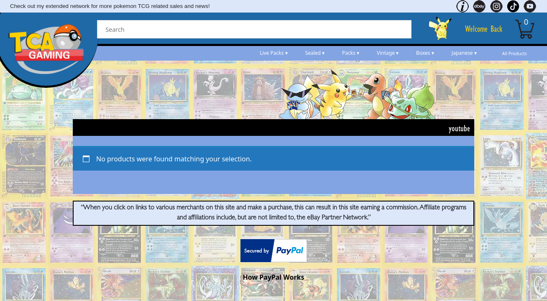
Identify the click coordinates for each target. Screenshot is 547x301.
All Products (514, 53)
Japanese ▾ (464, 52)
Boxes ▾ (425, 52)
